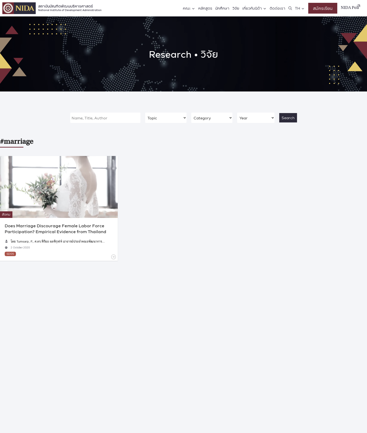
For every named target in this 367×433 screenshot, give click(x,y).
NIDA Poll (350, 8)
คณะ (187, 8)
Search (288, 118)
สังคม (6, 214)
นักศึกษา (222, 8)
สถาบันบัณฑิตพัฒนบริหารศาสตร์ (70, 7)
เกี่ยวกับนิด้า (252, 8)
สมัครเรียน (323, 8)
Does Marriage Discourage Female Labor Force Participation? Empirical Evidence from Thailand (55, 228)
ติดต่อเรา (277, 8)
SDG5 (10, 254)
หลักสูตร (205, 8)
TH (297, 8)
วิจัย (235, 8)
